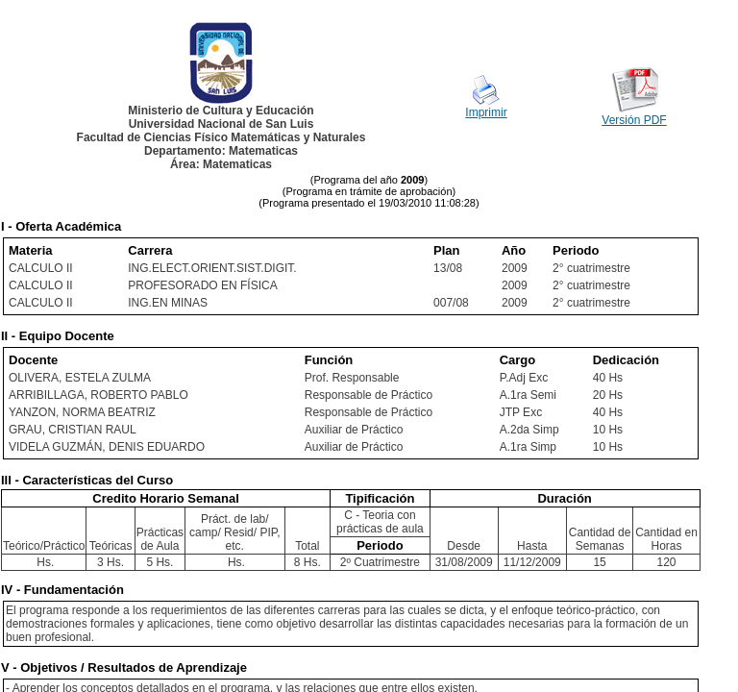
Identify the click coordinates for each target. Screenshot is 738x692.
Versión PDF (634, 120)
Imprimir (485, 112)
